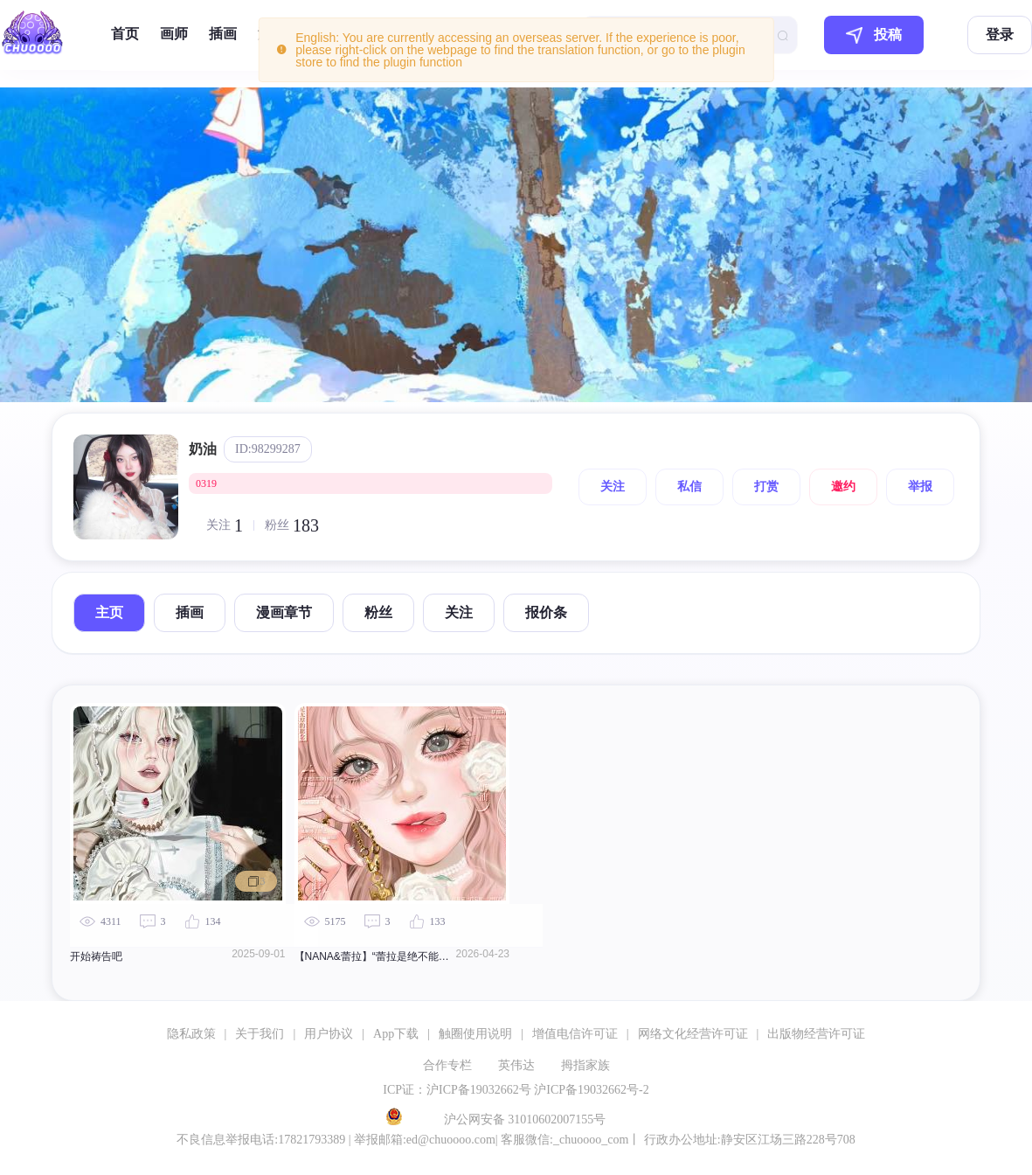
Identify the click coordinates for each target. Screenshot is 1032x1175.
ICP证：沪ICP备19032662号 (457, 1089)
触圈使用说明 (475, 1033)
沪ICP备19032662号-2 (591, 1089)
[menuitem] (124, 35)
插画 (223, 33)
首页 (125, 33)
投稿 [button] (874, 35)
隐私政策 (191, 1033)
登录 (1000, 34)
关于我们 (259, 1033)
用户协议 (328, 1033)
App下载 (396, 1033)
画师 (174, 33)
